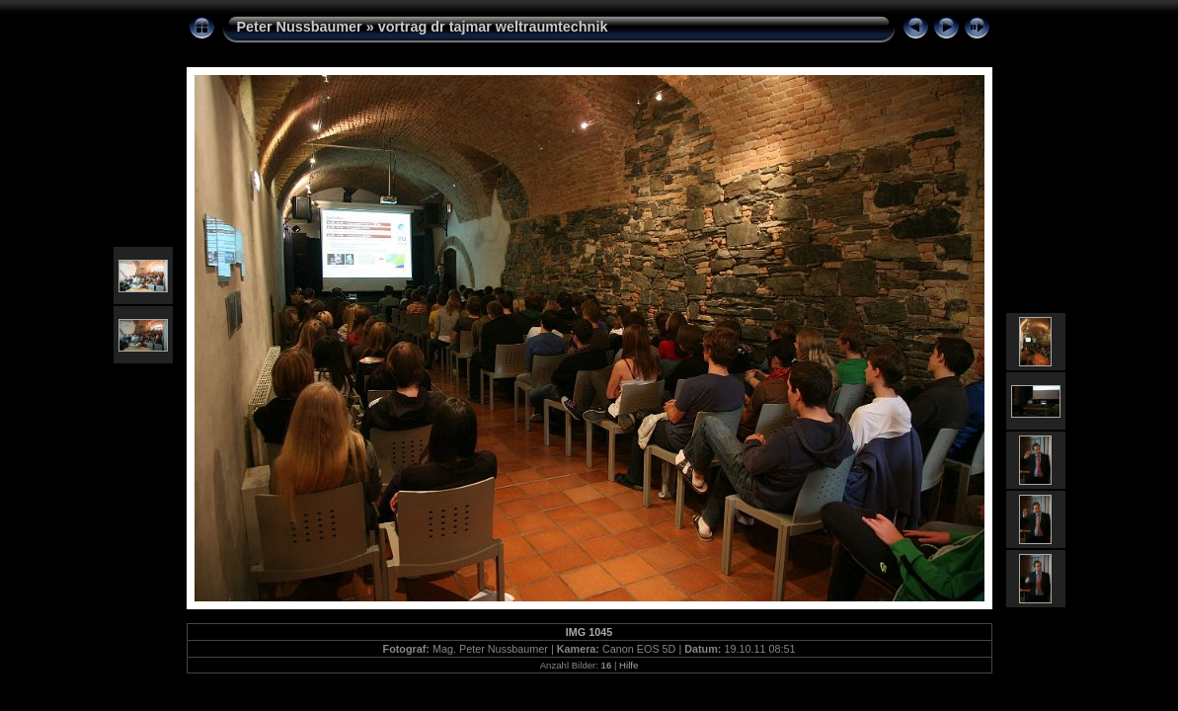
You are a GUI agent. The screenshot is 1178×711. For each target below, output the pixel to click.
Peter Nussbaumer (299, 27)
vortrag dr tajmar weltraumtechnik (493, 27)
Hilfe (628, 665)
